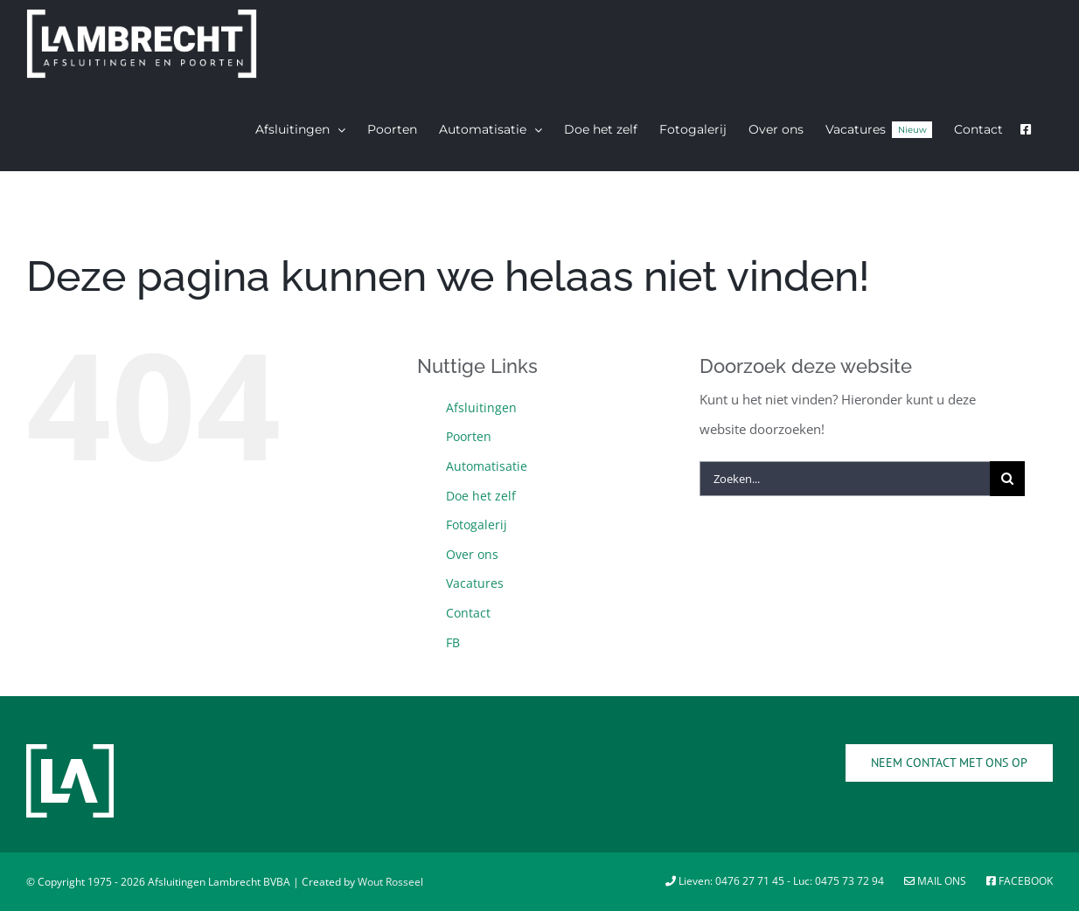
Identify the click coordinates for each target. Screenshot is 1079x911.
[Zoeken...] (844, 478)
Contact (468, 612)
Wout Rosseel (390, 881)
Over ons (472, 554)
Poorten (468, 436)
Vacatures (475, 583)
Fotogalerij (476, 524)
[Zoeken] (1007, 478)
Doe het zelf (481, 495)
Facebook (1019, 880)
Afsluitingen (481, 407)
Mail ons (936, 880)
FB (453, 642)
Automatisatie (486, 466)
